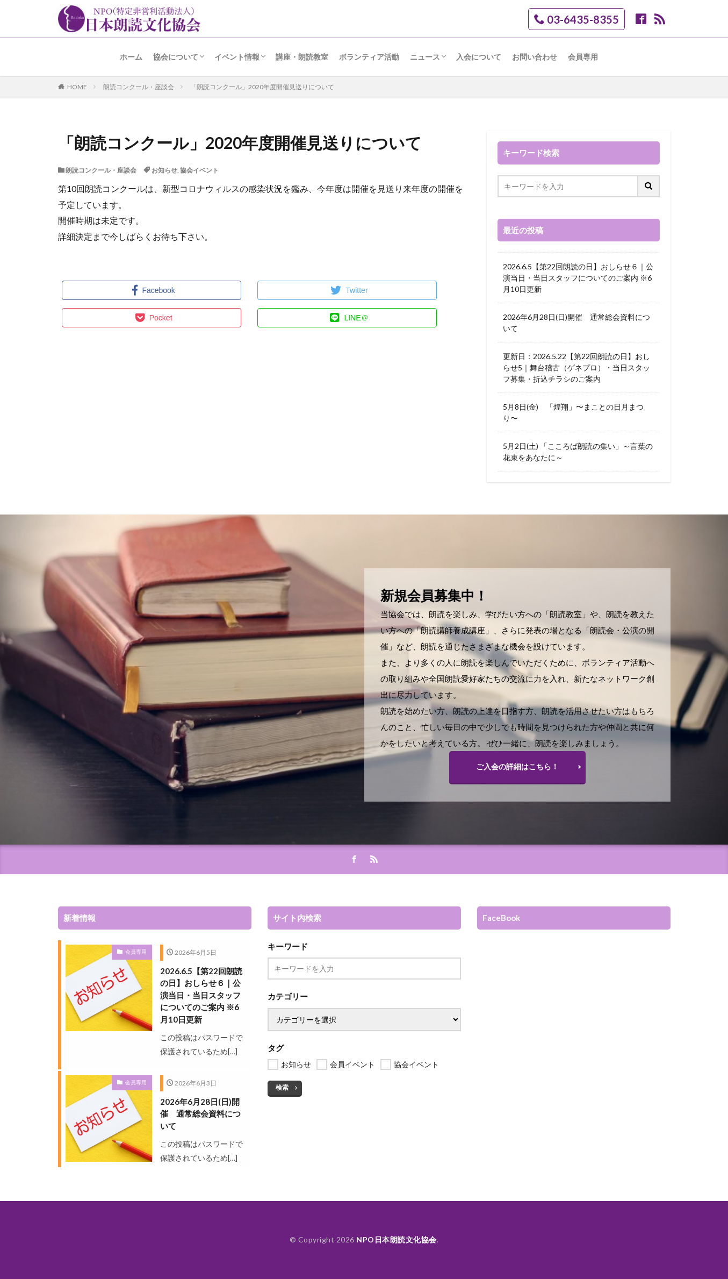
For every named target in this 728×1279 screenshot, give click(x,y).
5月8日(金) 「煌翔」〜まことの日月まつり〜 (573, 412)
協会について (175, 56)
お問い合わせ (534, 56)
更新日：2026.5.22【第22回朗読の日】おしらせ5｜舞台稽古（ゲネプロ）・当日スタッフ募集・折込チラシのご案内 (576, 367)
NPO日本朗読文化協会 (396, 1239)
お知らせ (164, 170)
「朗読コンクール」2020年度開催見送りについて (262, 87)
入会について (478, 56)
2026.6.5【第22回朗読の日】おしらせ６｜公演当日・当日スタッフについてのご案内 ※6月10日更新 (578, 278)
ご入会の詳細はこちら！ (517, 766)
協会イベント (199, 170)
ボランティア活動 (369, 56)
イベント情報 (237, 56)
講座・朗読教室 (302, 56)
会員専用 (583, 56)
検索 (282, 1087)
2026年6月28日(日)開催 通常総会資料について (576, 322)
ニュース (425, 56)
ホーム (131, 56)
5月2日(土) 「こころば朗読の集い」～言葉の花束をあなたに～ (578, 451)
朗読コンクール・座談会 (138, 87)
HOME (77, 87)
